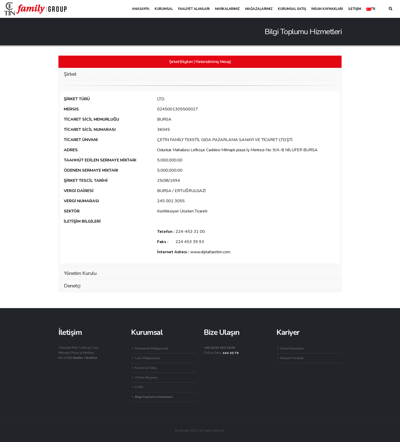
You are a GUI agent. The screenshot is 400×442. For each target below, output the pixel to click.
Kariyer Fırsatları (292, 358)
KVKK (139, 387)
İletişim (354, 9)
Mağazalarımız (259, 9)
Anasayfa (140, 9)
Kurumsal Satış (292, 9)
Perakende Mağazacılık (151, 348)
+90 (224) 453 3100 (219, 347)
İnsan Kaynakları (327, 9)
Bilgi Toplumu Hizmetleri (154, 397)
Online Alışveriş (146, 377)
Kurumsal (164, 9)
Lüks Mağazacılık (147, 358)
